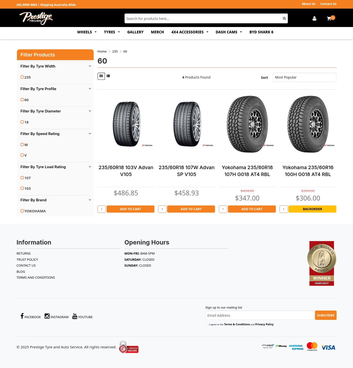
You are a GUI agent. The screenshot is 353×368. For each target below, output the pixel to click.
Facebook (30, 316)
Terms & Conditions (237, 324)
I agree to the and (241, 324)
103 (28, 188)
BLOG (21, 271)
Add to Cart (130, 209)
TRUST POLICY (27, 259)
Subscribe (325, 315)
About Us (308, 4)
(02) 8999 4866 (27, 5)
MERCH (157, 31)
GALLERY (135, 31)
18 (27, 122)
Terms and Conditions (36, 277)
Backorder (312, 209)
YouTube (82, 316)
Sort (264, 77)
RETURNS (24, 253)
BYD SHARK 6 (261, 31)
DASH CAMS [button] (227, 31)
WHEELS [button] (85, 31)
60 (27, 99)
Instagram (57, 316)
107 (28, 177)
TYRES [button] (110, 31)
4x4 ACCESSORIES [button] (187, 31)
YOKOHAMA (35, 210)
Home (102, 51)
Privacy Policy (264, 324)
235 (28, 77)
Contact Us (328, 4)
